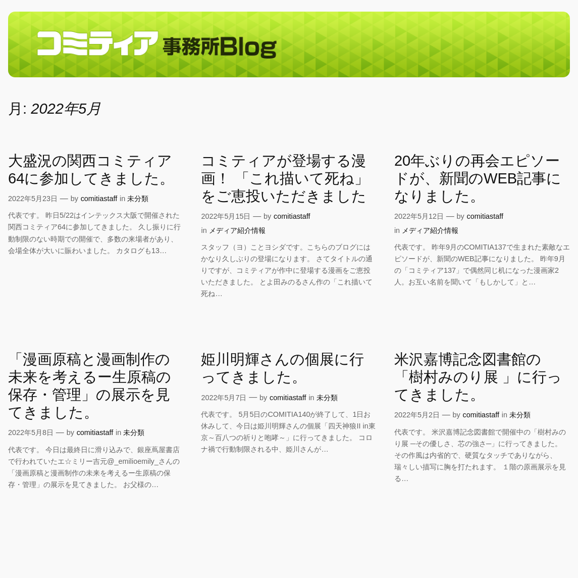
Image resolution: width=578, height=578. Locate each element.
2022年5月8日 (31, 432)
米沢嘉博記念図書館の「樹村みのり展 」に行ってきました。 (478, 377)
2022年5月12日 (419, 216)
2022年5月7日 (223, 398)
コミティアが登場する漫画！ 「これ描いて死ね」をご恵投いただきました (285, 178)
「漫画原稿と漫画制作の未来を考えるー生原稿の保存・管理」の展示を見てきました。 (89, 385)
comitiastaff (99, 199)
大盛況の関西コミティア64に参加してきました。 (91, 169)
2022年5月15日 (225, 216)
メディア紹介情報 (237, 230)
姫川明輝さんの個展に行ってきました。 (282, 368)
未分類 (137, 199)
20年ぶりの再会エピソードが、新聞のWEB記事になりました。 (477, 178)
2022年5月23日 (33, 199)
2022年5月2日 (417, 415)
